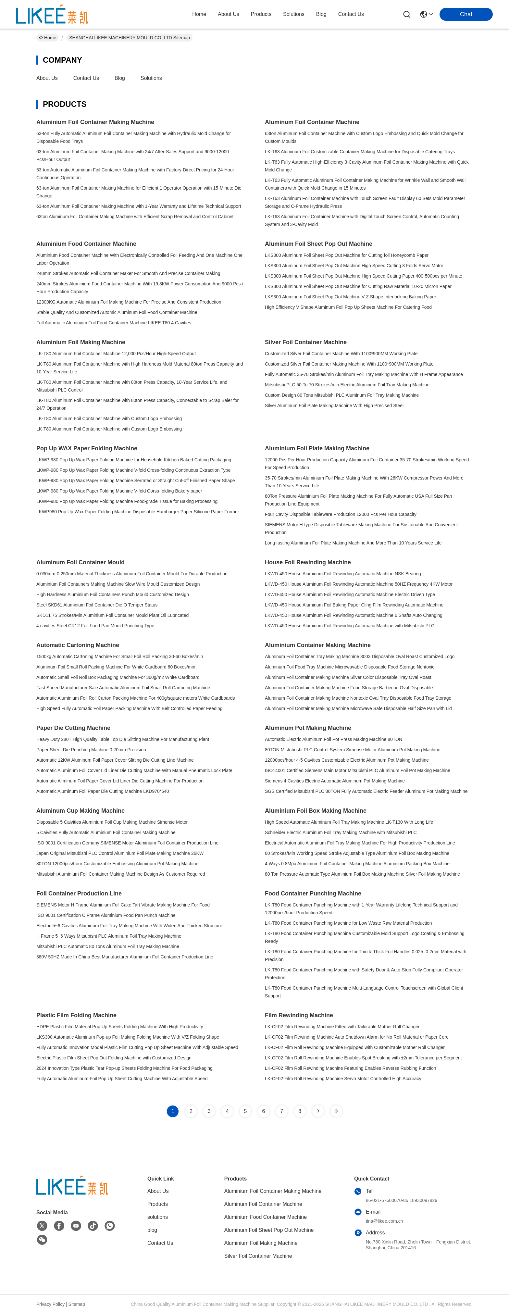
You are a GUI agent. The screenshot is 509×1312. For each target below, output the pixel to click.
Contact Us (86, 78)
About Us (47, 78)
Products (157, 1204)
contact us (351, 14)
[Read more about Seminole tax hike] (318, 1111)
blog (321, 14)
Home (199, 14)
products (261, 14)
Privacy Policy (50, 1304)
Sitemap (76, 1304)
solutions (293, 14)
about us (228, 14)
